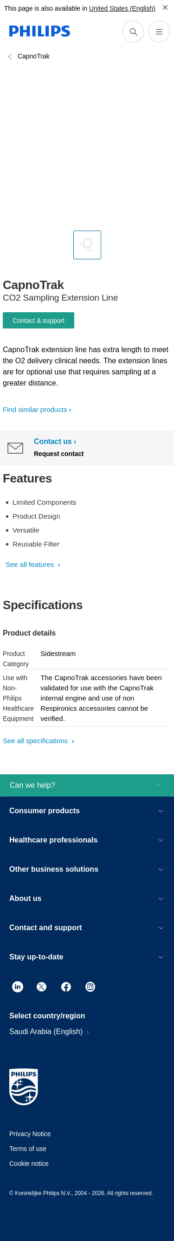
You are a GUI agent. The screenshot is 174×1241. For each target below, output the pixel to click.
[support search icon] (133, 31)
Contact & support (38, 320)
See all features (31, 564)
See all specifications (36, 741)
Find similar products (35, 409)
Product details (29, 633)
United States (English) (122, 8)
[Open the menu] (159, 31)
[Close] (165, 7)
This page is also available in (45, 8)
